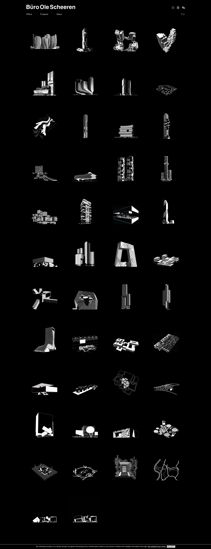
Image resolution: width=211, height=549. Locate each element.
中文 (182, 14)
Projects (45, 14)
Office (29, 14)
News (61, 14)
